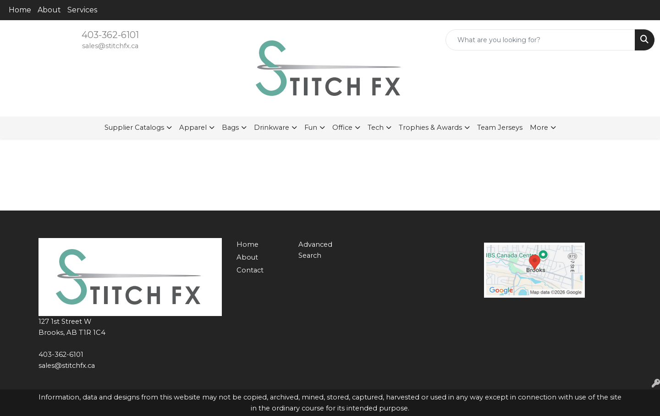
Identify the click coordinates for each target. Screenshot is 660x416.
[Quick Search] (540, 39)
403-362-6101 (110, 34)
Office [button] (342, 127)
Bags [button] (230, 127)
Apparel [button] (193, 127)
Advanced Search (315, 250)
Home (20, 10)
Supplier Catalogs (134, 127)
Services (82, 10)
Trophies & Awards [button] (430, 127)
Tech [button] (376, 127)
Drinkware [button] (271, 127)
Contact (250, 270)
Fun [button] (310, 127)
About (49, 10)
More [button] (539, 127)
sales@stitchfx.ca (110, 46)
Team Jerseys (499, 127)
